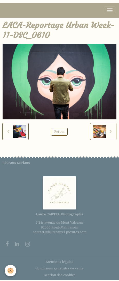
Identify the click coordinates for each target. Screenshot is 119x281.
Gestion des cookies (60, 275)
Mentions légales (59, 262)
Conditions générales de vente (59, 268)
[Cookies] (10, 270)
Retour (59, 132)
